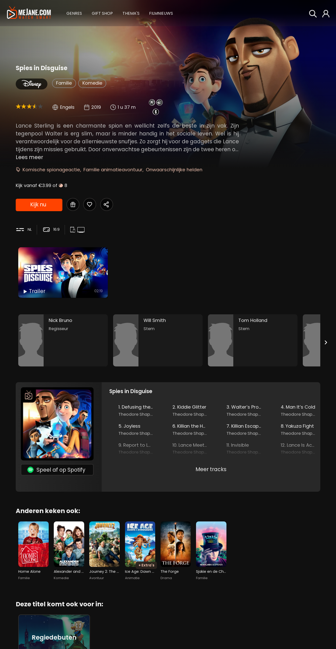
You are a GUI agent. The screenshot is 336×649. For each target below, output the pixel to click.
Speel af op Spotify (56, 469)
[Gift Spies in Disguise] (72, 204)
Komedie (92, 83)
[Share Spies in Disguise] (106, 204)
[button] (74, 13)
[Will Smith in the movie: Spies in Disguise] (158, 340)
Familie (64, 83)
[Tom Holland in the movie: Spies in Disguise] (252, 340)
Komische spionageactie (51, 169)
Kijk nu (38, 204)
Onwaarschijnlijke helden (174, 169)
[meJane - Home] (29, 13)
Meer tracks (211, 469)
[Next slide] (326, 342)
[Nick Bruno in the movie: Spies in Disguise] (63, 340)
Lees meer (29, 157)
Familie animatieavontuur (113, 169)
